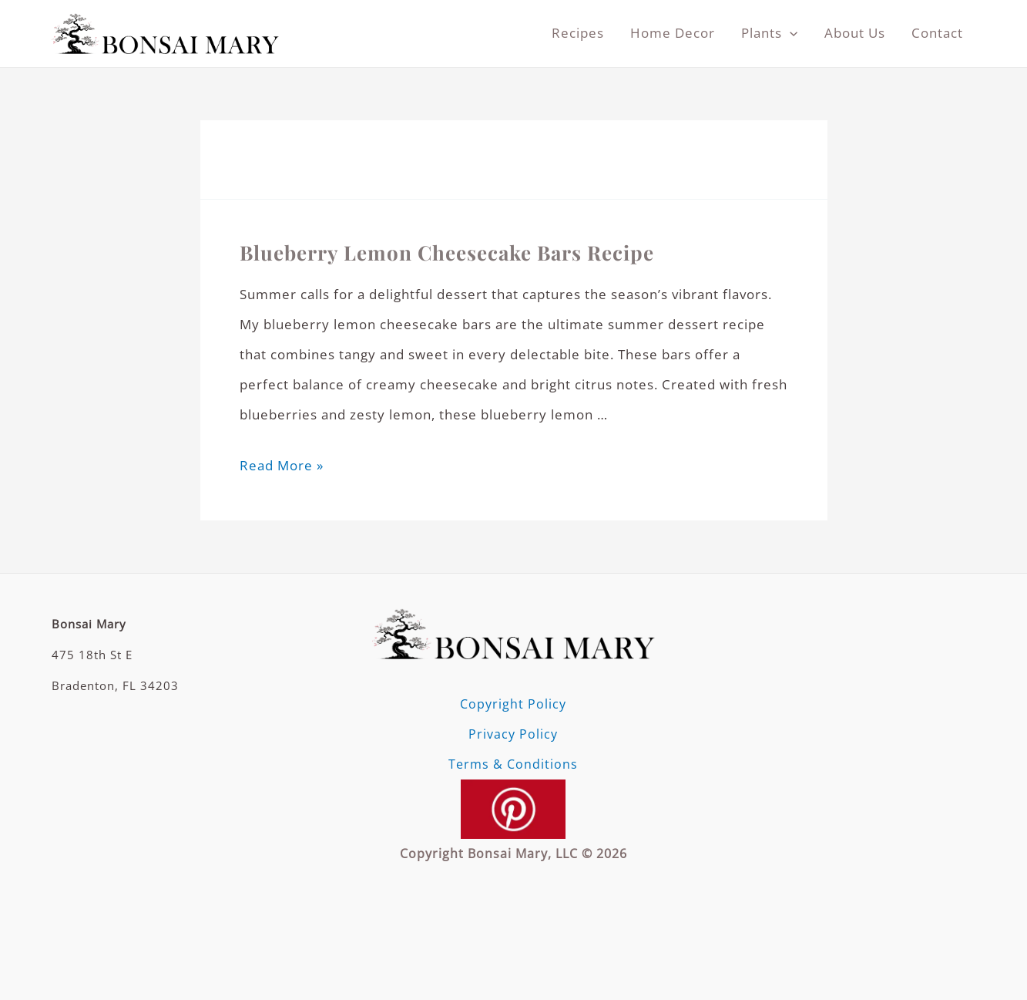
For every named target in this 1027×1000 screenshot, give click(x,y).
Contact (937, 33)
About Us (854, 33)
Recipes (578, 33)
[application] (789, 33)
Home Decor (672, 33)
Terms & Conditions (513, 764)
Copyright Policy (513, 703)
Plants (769, 33)
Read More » (282, 465)
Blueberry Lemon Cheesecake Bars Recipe (447, 252)
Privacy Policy (513, 734)
